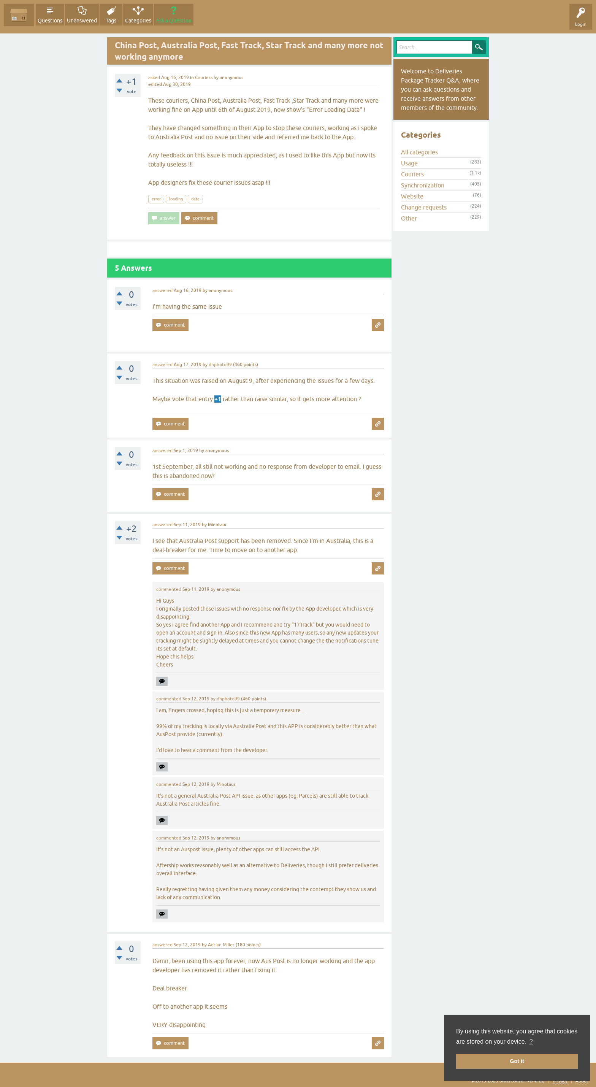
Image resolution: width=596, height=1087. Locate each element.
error (156, 199)
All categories (419, 152)
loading (176, 199)
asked (154, 77)
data (195, 199)
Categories (138, 20)
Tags (111, 20)
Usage (409, 163)
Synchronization (422, 185)
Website (412, 196)
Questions (50, 20)
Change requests (424, 207)
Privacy (560, 1081)
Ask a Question (174, 20)
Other (409, 218)
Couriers (203, 77)
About (581, 1081)
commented (168, 589)
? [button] (531, 1041)
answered (162, 290)
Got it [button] (517, 1061)
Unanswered (82, 20)
